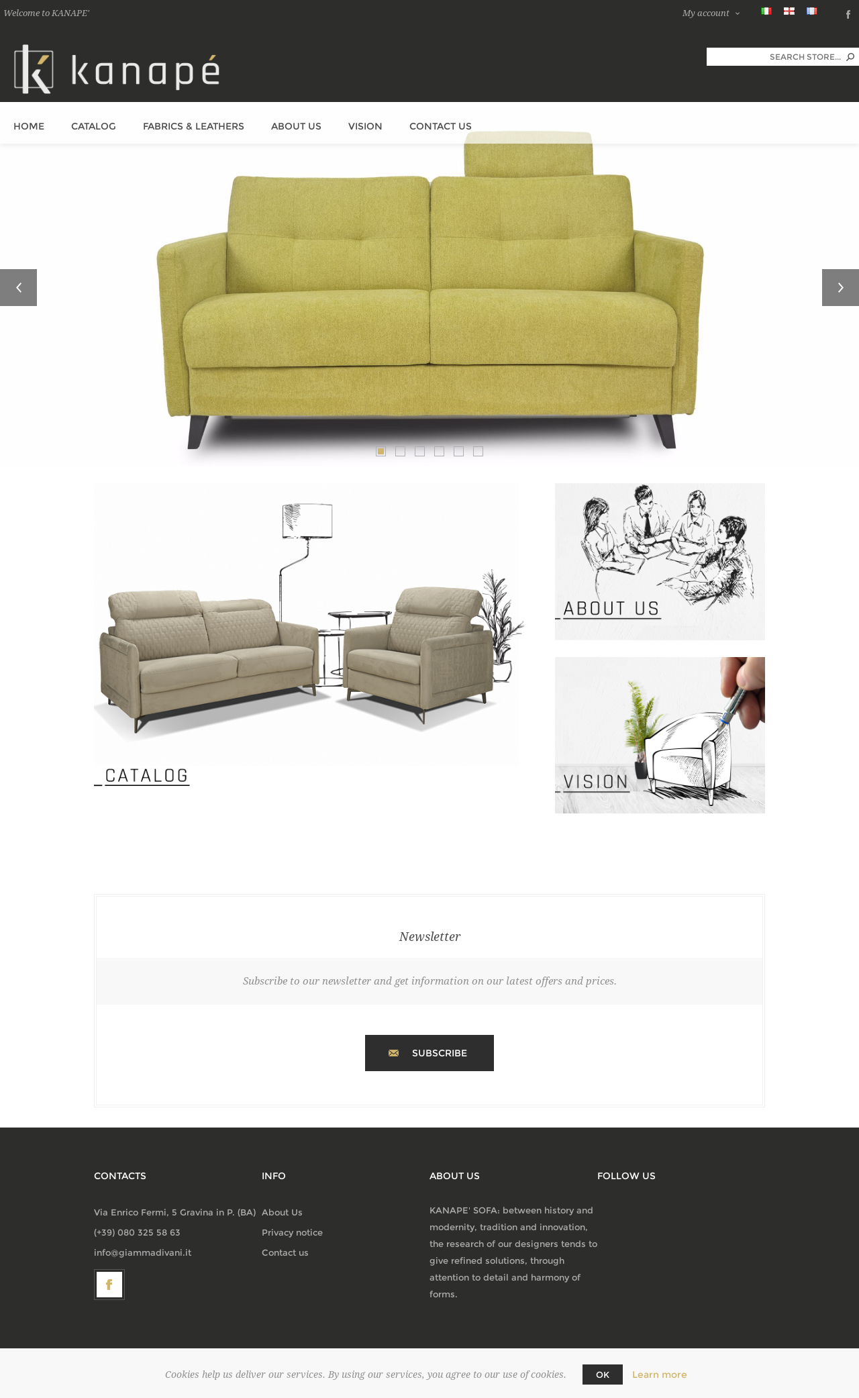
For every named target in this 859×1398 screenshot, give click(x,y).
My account (706, 13)
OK (602, 1374)
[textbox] (774, 57)
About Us (282, 1212)
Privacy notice (292, 1232)
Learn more (659, 1374)
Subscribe (439, 1053)
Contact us (285, 1252)
